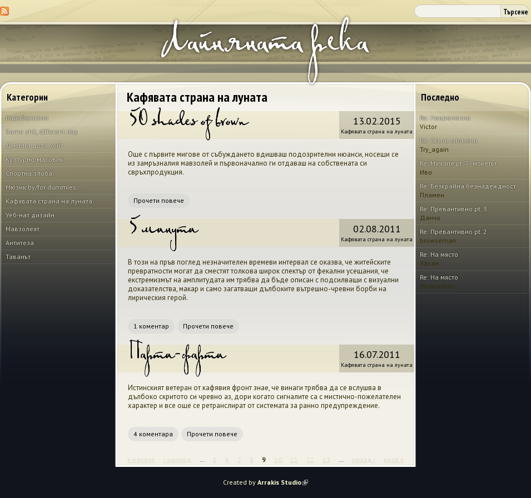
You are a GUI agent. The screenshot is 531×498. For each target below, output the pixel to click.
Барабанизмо (27, 117)
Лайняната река (264, 49)
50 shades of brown (187, 125)
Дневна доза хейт (34, 145)
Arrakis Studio (282, 482)
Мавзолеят (22, 229)
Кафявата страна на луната (49, 201)
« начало (141, 459)
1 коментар (151, 326)
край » (394, 459)
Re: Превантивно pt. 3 (453, 209)
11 (294, 459)
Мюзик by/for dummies (41, 187)
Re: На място (439, 254)
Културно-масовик (34, 159)
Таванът (18, 256)
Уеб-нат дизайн (30, 215)
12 (310, 459)
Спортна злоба (29, 173)
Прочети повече (158, 200)
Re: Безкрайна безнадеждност (468, 186)
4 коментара (153, 434)
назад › (363, 459)
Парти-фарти (176, 358)
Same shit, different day (42, 131)
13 (326, 459)
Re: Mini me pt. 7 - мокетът (458, 163)
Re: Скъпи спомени (449, 140)
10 (278, 459)
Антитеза (20, 242)
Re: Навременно (445, 117)
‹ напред (177, 459)
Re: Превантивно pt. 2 (453, 231)
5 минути (162, 233)
